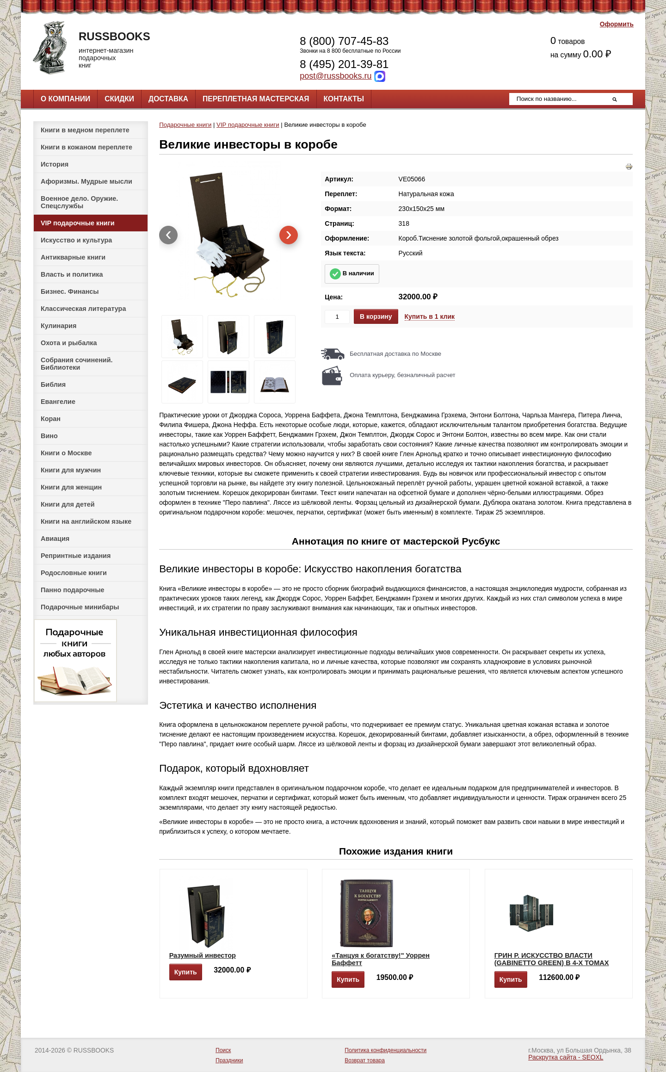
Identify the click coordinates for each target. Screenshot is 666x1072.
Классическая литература (83, 308)
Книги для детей (68, 504)
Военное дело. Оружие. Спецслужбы (79, 202)
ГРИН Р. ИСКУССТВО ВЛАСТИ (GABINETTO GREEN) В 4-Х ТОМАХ (551, 959)
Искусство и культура (76, 240)
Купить (185, 972)
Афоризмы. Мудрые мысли (86, 181)
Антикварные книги (73, 257)
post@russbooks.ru (335, 76)
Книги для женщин (71, 487)
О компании (65, 99)
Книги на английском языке (86, 521)
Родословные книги (74, 572)
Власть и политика (72, 274)
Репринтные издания (76, 555)
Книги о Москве (66, 453)
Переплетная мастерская (256, 99)
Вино (49, 436)
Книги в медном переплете (85, 130)
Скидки (119, 99)
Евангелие (58, 401)
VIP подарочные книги (78, 223)
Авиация (55, 538)
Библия (53, 384)
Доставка (168, 99)
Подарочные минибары (80, 607)
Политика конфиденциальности (385, 1050)
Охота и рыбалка (69, 343)
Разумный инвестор (202, 955)
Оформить (617, 24)
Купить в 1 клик (430, 316)
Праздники (229, 1060)
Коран (51, 418)
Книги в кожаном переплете (86, 147)
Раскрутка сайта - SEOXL (565, 1057)
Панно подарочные (73, 590)
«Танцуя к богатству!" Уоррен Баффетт (381, 959)
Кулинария (58, 325)
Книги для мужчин (71, 470)
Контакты (344, 99)
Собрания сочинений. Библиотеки (77, 363)
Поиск (223, 1050)
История (54, 164)
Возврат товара (365, 1060)
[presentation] (168, 235)
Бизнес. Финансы (70, 291)
